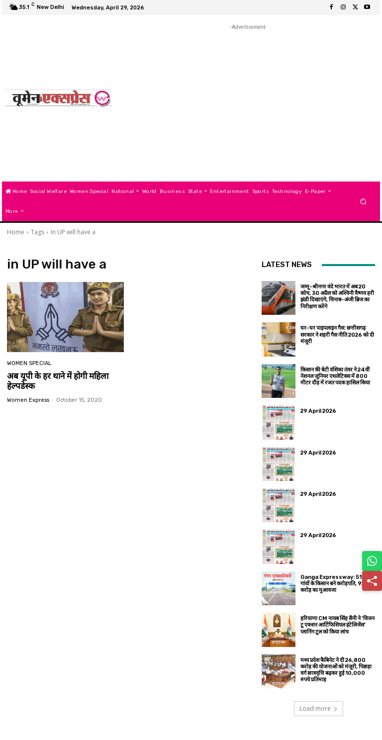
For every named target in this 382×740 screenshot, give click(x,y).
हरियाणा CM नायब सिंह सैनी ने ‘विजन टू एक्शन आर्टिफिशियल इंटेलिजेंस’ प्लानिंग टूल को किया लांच (337, 625)
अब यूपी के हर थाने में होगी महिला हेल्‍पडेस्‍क (57, 381)
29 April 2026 (318, 411)
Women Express (28, 400)
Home (15, 232)
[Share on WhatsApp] (372, 561)
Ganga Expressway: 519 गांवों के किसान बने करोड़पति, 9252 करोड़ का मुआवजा (335, 583)
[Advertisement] (251, 102)
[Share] (372, 581)
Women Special (29, 363)
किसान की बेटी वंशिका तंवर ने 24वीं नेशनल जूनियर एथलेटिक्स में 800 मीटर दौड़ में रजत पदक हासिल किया (335, 376)
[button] (363, 201)
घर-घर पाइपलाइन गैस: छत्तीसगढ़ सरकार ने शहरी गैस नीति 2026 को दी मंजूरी (337, 334)
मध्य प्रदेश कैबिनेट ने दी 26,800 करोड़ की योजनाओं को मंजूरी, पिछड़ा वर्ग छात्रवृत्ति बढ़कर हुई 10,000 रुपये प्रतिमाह (336, 670)
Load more (318, 708)
